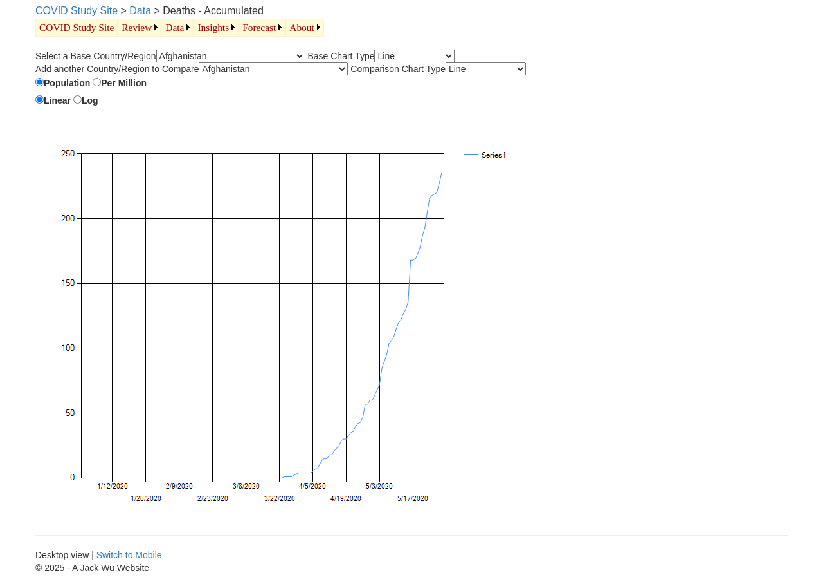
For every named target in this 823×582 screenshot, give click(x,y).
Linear (57, 100)
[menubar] (179, 28)
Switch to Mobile (129, 555)
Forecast (259, 27)
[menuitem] (76, 28)
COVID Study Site (76, 10)
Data (140, 10)
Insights (213, 27)
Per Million (124, 83)
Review (137, 27)
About (301, 27)
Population (67, 83)
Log (90, 100)
